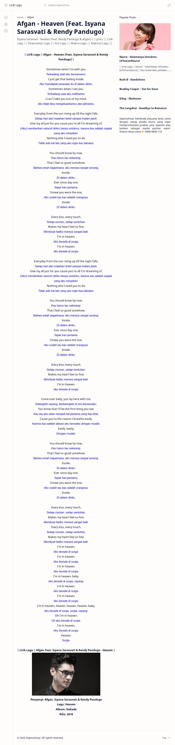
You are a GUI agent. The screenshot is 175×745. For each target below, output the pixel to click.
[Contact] (6, 31)
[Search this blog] (70, 5)
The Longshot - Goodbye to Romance (143, 108)
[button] (169, 5)
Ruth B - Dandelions (132, 79)
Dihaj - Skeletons (130, 98)
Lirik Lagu (15, 5)
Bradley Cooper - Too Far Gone (138, 89)
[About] (6, 24)
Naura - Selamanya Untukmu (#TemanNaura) (138, 58)
